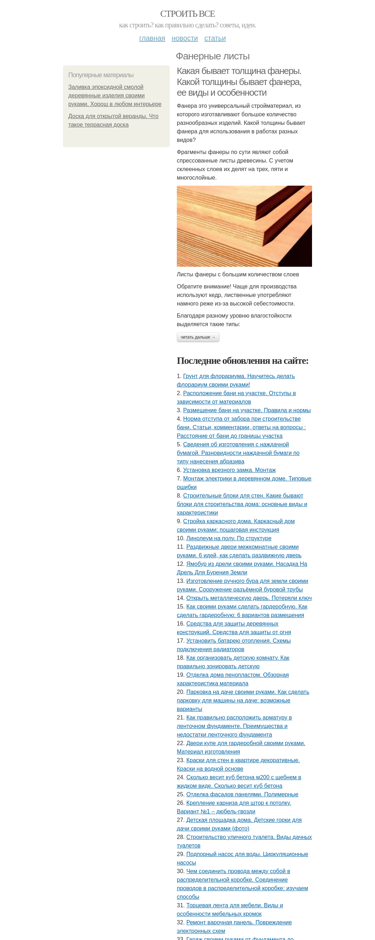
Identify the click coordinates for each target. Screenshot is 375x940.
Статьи (215, 38)
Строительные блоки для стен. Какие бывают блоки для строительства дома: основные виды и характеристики (242, 504)
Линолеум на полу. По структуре (228, 538)
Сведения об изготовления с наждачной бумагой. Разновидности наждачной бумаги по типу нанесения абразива (238, 452)
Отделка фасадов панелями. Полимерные (242, 794)
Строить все (187, 14)
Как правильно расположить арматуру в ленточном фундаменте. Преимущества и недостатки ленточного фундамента (234, 726)
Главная (152, 38)
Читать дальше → (198, 337)
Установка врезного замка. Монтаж (229, 470)
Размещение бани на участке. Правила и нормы (247, 410)
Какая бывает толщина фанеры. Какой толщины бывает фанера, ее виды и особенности (239, 81)
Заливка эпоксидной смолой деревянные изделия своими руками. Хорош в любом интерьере (115, 95)
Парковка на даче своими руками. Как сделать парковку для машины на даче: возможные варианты (243, 700)
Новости (184, 38)
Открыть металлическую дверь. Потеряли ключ (249, 598)
